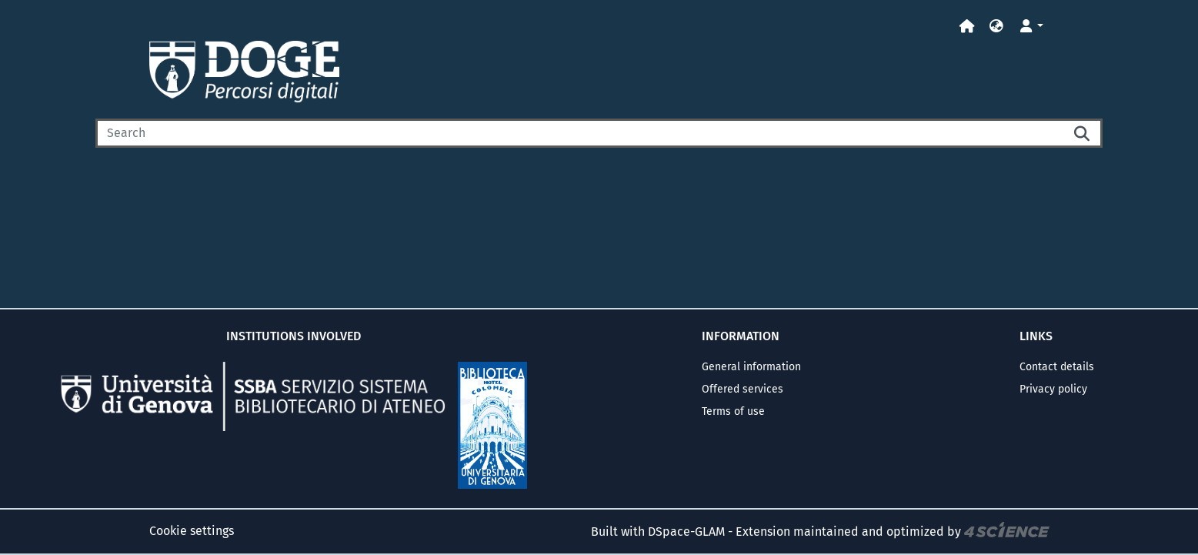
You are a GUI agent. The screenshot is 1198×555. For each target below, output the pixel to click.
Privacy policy (1053, 389)
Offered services (742, 389)
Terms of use (733, 411)
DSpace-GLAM (686, 531)
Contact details (1056, 366)
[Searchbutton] (1083, 133)
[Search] (579, 133)
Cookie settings (191, 530)
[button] (996, 26)
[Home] (967, 26)
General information (751, 366)
